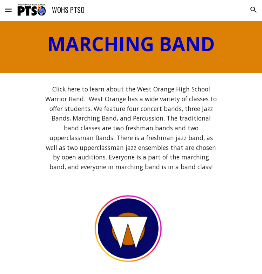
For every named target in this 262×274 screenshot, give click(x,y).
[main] (131, 47)
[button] (8, 9)
